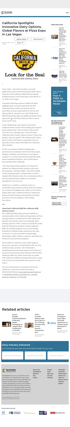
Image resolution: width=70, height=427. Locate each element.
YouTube (23, 277)
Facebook (5, 277)
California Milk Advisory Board (56, 203)
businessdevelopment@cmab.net (29, 272)
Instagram (13, 277)
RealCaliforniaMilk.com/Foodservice (17, 274)
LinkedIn (34, 274)
